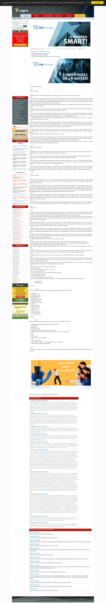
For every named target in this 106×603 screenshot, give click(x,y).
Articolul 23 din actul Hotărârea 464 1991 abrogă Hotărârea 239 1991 (20, 149)
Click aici (21, 29)
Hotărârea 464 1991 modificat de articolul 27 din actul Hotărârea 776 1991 (20, 201)
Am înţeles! (97, 2)
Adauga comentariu (87, 387)
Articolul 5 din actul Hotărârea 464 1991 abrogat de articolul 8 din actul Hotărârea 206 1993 (20, 180)
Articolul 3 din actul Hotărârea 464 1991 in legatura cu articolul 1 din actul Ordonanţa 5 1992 (20, 191)
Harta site (18, 599)
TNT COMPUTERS (81, 599)
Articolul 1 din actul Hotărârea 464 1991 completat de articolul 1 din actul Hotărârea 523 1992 (20, 188)
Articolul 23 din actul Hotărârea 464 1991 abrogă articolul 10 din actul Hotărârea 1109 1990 (20, 155)
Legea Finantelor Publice (19, 107)
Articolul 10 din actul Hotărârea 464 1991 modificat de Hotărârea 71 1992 (20, 195)
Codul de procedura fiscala (20, 101)
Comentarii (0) (60, 48)
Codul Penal (16, 114)
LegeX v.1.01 (73, 599)
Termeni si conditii (23, 599)
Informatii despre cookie (32, 599)
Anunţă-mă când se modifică (38, 48)
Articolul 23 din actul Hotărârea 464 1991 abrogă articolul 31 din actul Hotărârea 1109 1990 (20, 162)
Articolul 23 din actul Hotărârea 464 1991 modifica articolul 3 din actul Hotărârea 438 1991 (20, 146)
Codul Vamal (17, 116)
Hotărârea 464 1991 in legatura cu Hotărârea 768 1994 (19, 177)
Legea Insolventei (18, 109)
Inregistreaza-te (21, 27)
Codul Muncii (17, 112)
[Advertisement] (20, 71)
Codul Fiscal (16, 99)
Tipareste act (82, 48)
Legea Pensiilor (17, 105)
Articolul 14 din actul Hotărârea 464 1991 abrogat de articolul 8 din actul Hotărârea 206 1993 (20, 184)
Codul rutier (16, 120)
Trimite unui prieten (71, 48)
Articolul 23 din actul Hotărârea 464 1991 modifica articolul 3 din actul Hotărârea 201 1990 (20, 169)
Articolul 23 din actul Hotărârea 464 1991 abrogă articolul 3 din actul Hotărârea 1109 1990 (20, 166)
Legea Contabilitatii (18, 103)
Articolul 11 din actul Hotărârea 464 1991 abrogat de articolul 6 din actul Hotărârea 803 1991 (20, 197)
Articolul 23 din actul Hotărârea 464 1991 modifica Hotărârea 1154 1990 (20, 152)
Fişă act (50, 48)
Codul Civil (16, 110)
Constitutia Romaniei (18, 118)
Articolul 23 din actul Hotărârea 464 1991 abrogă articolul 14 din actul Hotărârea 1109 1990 (20, 158)
